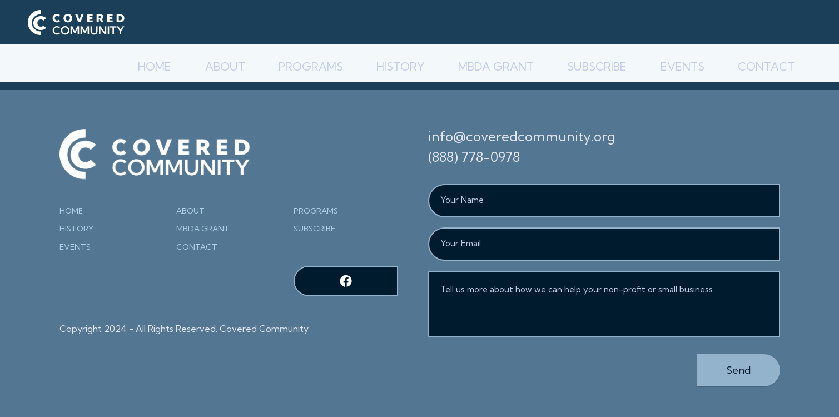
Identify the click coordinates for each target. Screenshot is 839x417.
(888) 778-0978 (474, 156)
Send (738, 370)
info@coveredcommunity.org (521, 136)
